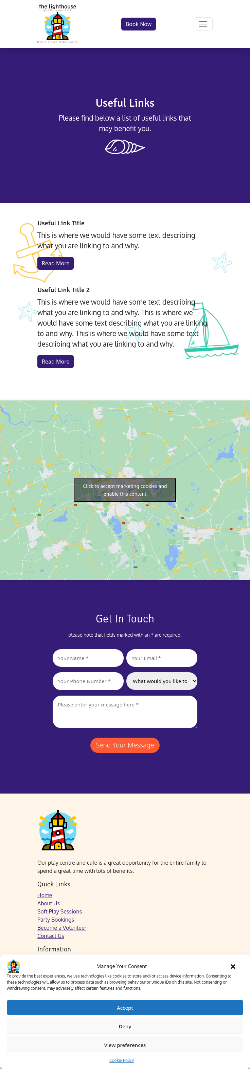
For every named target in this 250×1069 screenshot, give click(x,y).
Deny (125, 1026)
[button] (233, 966)
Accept (125, 1007)
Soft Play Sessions (59, 911)
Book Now (139, 24)
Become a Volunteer (61, 927)
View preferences (125, 1045)
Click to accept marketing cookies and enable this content (125, 490)
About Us (48, 903)
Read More (55, 263)
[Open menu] (203, 24)
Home (44, 895)
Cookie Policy (121, 1060)
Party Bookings (55, 919)
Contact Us (50, 935)
